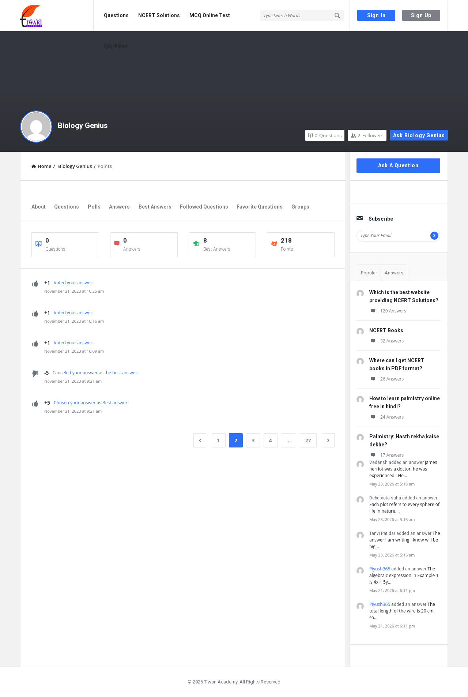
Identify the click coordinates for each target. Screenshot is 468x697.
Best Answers (155, 207)
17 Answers (386, 455)
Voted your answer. (73, 283)
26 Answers (386, 379)
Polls (94, 207)
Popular (369, 273)
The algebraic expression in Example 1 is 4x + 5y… (403, 575)
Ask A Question (398, 165)
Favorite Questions (260, 207)
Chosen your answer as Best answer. (91, 403)
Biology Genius (83, 125)
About (38, 207)
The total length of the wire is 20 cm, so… (402, 611)
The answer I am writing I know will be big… (404, 540)
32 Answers (386, 341)
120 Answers (387, 311)
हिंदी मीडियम (115, 46)
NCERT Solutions (159, 15)
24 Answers (386, 417)
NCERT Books (386, 330)
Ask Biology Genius (419, 135)
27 (308, 440)
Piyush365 (379, 569)
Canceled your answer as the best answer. (96, 373)
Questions (116, 15)
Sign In (376, 15)
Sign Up (421, 15)
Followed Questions (204, 207)
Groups (300, 207)
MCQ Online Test (209, 15)
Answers (119, 207)
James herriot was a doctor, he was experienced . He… (403, 469)
